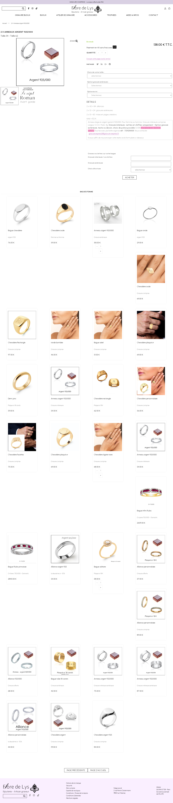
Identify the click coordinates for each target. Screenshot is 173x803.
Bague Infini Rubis (144, 511)
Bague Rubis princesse (17, 567)
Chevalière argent (58, 735)
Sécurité (69, 786)
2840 (12, 579)
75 (11, 467)
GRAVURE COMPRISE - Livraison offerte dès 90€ (87, 2)
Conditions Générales (73, 796)
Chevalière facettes (16, 454)
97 (11, 355)
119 (54, 747)
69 (140, 299)
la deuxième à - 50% (58, 573)
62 (97, 411)
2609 (141, 523)
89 (140, 635)
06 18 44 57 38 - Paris (163, 790)
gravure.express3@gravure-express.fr (104, 133)
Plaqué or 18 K (98, 405)
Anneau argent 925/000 (104, 230)
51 (97, 355)
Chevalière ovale (57, 230)
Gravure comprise (143, 293)
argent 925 (12, 237)
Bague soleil (99, 342)
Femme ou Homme (57, 237)
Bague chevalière (15, 230)
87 (140, 691)
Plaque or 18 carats (14, 405)
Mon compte (70, 788)
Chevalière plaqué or (145, 342)
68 (97, 467)
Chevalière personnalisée (147, 398)
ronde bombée (57, 342)
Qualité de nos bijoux (73, 791)
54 (54, 411)
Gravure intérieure (57, 405)
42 (54, 691)
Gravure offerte (142, 573)
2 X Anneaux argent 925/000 (17, 32)
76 (11, 242)
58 (97, 579)
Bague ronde (142, 230)
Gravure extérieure (100, 237)
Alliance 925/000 (15, 679)
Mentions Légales (72, 798)
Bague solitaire (100, 567)
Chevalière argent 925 (103, 735)
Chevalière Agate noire (103, 454)
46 (54, 355)
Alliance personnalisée (146, 567)
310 (97, 242)
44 (11, 747)
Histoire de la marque (73, 783)
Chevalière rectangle (102, 398)
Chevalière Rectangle (16, 342)
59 (54, 242)
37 (140, 579)
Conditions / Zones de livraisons (77, 793)
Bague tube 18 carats (59, 679)
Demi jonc (12, 398)
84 (97, 747)
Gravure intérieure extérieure (104, 686)
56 (140, 411)
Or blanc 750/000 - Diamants (18, 573)
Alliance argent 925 (59, 567)
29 (140, 242)
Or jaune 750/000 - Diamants (147, 517)
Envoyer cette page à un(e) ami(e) (98, 59)
